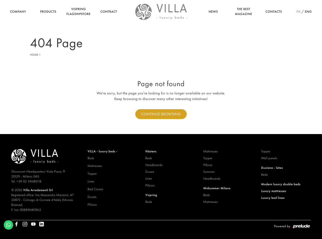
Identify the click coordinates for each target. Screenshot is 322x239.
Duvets (92, 197)
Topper (92, 174)
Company (18, 12)
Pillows (92, 205)
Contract (109, 12)
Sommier (209, 172)
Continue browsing (161, 114)
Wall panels (269, 158)
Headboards (154, 165)
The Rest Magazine (243, 11)
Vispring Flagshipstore (78, 11)
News (213, 12)
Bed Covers (95, 189)
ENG (308, 12)
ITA (298, 12)
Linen (91, 181)
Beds (91, 158)
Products (48, 12)
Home (34, 55)
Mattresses (95, 166)
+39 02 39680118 (29, 181)
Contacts (274, 12)
